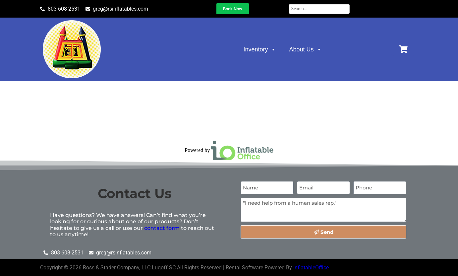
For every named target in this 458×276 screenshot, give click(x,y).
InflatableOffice (311, 267)
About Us (305, 49)
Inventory (260, 49)
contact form (162, 228)
